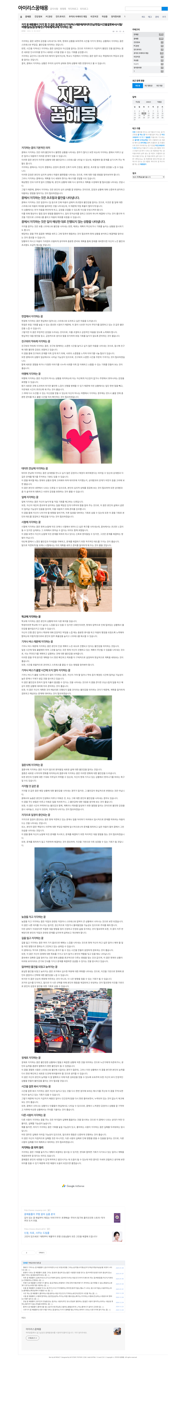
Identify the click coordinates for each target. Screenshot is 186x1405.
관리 (157, 17)
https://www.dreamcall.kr (35, 1229)
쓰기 (164, 17)
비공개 (148, 64)
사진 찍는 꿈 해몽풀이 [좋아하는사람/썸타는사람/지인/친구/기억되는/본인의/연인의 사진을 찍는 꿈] (59, 1293)
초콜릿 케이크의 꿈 (152, 161)
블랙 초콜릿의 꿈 (153, 143)
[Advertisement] (73, 1186)
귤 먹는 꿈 (141, 135)
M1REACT (57, 1357)
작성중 (105, 17)
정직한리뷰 (116, 17)
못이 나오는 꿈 (146, 151)
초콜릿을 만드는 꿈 (143, 132)
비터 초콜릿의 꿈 (155, 140)
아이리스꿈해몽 (33, 8)
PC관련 (49, 17)
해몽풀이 (143, 164)
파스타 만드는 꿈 (138, 161)
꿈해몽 (28, 17)
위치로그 (84, 9)
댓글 (23, 1318)
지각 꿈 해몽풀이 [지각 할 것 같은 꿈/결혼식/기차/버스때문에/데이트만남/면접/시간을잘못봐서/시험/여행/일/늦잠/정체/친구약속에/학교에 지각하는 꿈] (71, 25)
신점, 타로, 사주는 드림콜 (36, 1233)
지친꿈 (152, 145)
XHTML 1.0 (94, 1357)
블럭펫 (137, 140)
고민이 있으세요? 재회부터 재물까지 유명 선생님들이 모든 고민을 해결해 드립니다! (60, 1236)
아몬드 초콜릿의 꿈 (158, 153)
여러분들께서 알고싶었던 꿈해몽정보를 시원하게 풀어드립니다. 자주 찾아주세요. (56, 1333)
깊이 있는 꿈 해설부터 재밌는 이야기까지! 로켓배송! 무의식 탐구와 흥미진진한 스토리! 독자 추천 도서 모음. (64, 1219)
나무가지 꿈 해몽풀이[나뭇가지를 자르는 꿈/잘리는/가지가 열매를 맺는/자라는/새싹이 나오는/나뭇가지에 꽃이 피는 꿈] (65, 1310)
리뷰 (133, 132)
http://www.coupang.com (35, 1210)
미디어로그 (73, 9)
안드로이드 (60, 17)
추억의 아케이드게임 (78, 17)
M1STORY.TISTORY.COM (78, 1357)
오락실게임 (144, 140)
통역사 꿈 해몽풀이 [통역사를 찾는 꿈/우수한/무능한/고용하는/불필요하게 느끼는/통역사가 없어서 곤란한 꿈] (62, 1307)
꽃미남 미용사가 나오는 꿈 (146, 148)
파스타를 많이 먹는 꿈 (153, 135)
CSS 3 (103, 1357)
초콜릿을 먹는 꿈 (159, 151)
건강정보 (38, 17)
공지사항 (54, 9)
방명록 (63, 9)
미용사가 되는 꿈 (156, 132)
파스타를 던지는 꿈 (139, 156)
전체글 (148, 34)
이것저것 (94, 17)
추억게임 (143, 143)
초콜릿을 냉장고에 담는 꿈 (155, 159)
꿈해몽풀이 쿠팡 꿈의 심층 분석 (39, 1214)
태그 (150, 17)
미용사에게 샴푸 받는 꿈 (141, 153)
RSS (143, 17)
